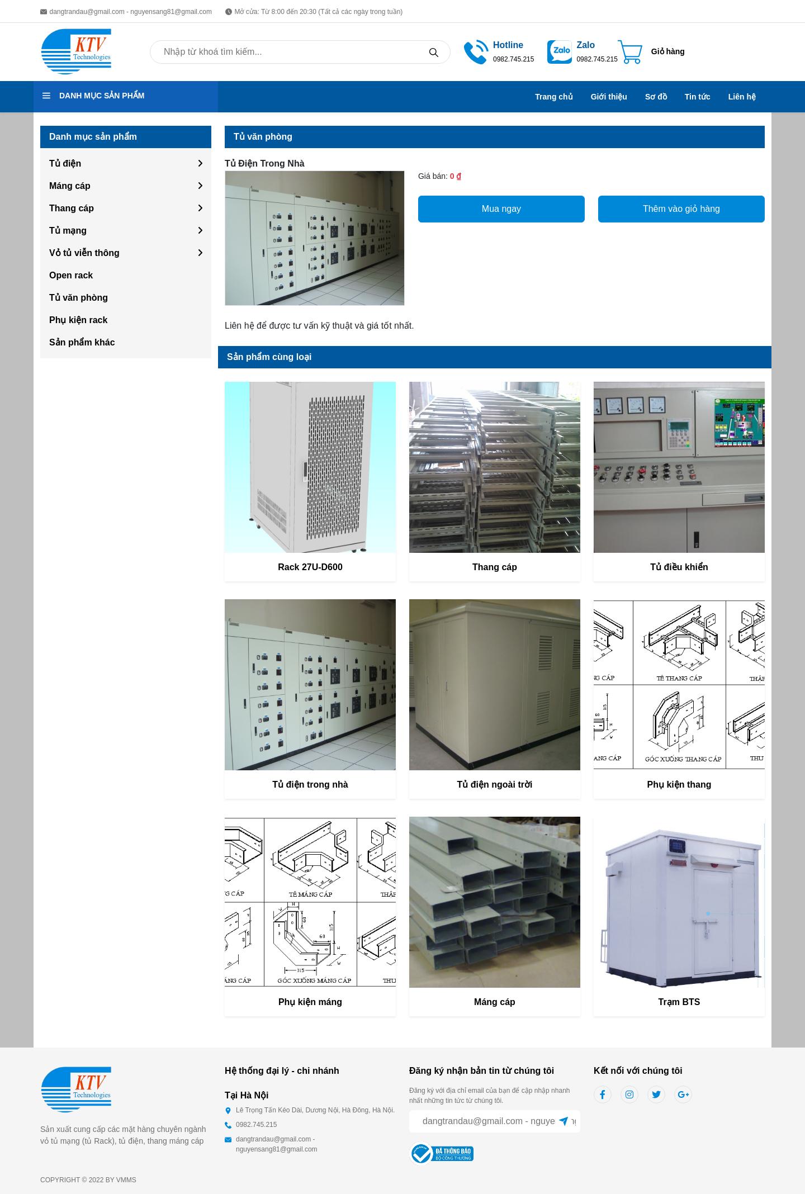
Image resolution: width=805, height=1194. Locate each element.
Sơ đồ (656, 96)
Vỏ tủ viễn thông (84, 253)
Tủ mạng (68, 230)
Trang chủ (553, 96)
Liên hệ (742, 96)
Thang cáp (71, 208)
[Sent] (563, 1121)
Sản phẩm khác (82, 342)
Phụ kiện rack (78, 320)
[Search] (434, 52)
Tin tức (698, 96)
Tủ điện (65, 163)
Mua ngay (501, 209)
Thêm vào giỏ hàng (681, 209)
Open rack (71, 275)
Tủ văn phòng (78, 297)
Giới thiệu (609, 96)
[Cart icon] (651, 52)
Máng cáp (70, 186)
